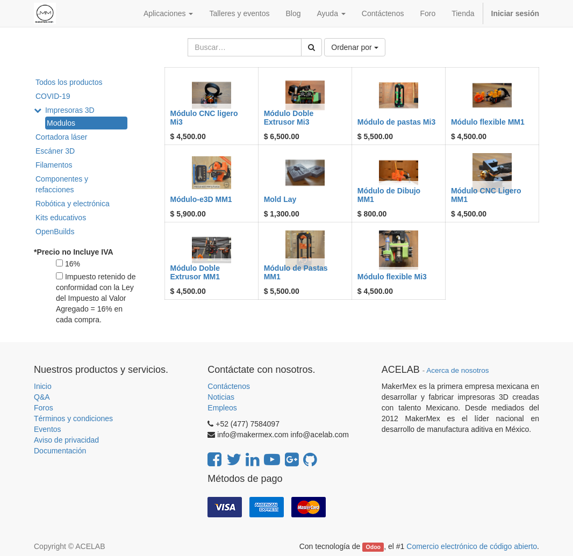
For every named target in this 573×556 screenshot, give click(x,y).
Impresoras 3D (70, 110)
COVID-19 (52, 96)
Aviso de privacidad (66, 440)
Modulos (61, 123)
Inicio (43, 386)
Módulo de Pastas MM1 (296, 272)
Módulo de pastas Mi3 (396, 122)
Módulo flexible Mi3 (392, 276)
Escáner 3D (55, 151)
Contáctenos (228, 386)
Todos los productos (69, 82)
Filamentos (53, 165)
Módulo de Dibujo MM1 (388, 194)
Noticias (220, 397)
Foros (43, 407)
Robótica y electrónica (72, 203)
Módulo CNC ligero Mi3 (204, 117)
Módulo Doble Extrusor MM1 (195, 272)
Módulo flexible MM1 (488, 122)
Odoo (373, 547)
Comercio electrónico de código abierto (471, 546)
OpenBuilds (54, 231)
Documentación (60, 450)
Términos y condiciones (73, 418)
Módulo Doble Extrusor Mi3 (289, 117)
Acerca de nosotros (457, 370)
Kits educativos (60, 217)
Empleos (222, 407)
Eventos (47, 429)
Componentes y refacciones (61, 184)
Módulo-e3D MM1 (201, 199)
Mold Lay (280, 199)
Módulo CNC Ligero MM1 (486, 194)
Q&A (42, 397)
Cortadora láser (61, 137)
